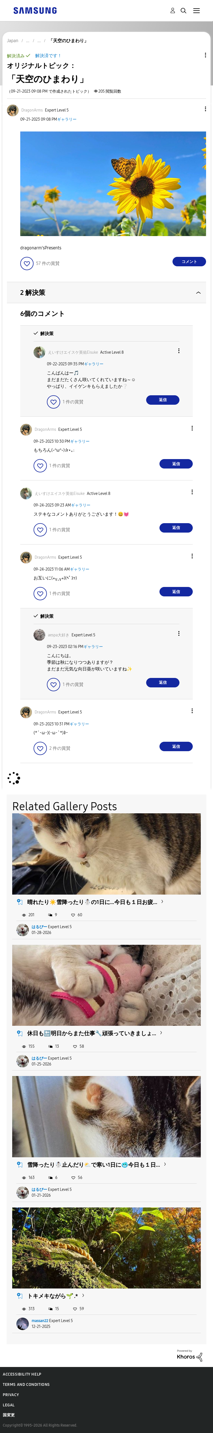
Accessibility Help (22, 1374)
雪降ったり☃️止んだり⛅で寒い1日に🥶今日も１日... (93, 1164)
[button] (196, 109)
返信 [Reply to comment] (163, 400)
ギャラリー (67, 119)
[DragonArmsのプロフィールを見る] (32, 110)
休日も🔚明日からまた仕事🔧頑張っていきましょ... (91, 1033)
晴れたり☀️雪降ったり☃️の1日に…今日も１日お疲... (92, 902)
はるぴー (39, 927)
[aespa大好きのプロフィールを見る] (58, 635)
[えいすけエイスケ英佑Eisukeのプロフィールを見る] (73, 352)
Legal (9, 1405)
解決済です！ (48, 55)
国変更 (9, 1415)
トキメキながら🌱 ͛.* (52, 1296)
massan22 (40, 1320)
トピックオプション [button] (196, 55)
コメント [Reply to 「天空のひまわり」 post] (189, 261)
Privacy (11, 1395)
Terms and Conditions (26, 1384)
